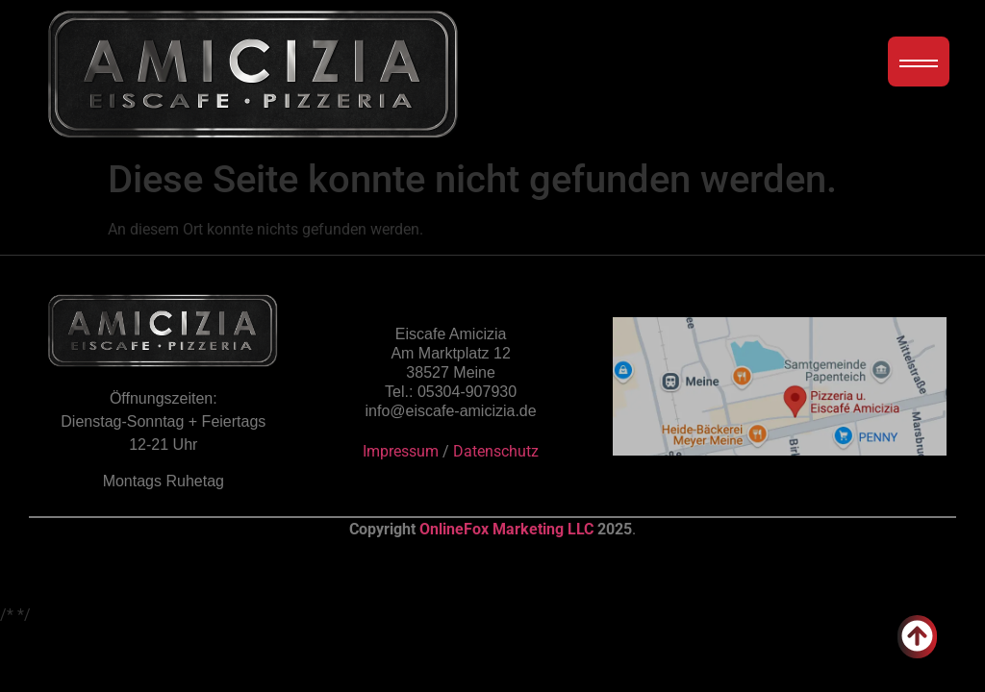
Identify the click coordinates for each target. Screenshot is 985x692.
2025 (614, 529)
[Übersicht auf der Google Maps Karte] (780, 386)
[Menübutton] (918, 61)
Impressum (401, 451)
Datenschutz (496, 451)
